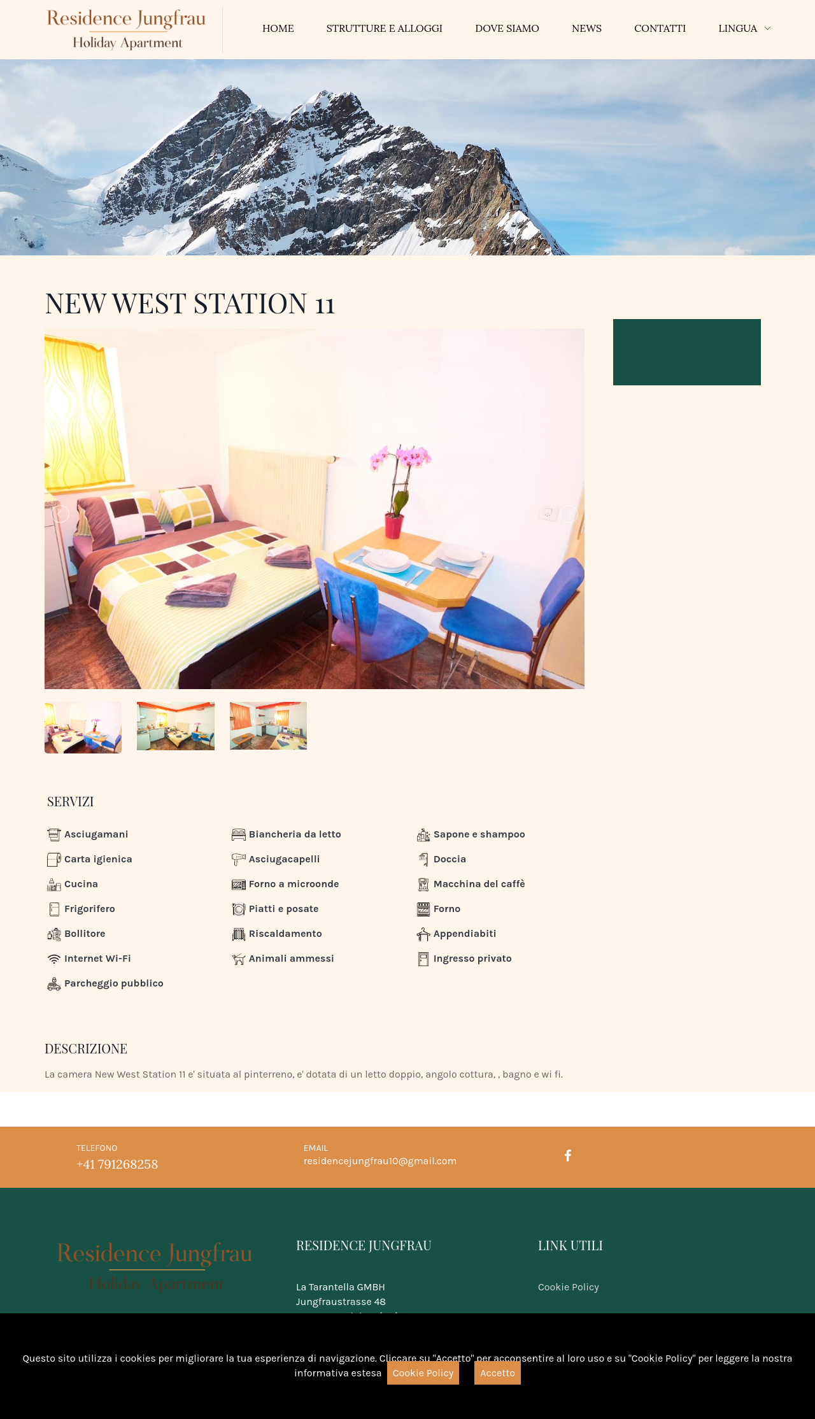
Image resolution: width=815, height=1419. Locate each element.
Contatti (660, 28)
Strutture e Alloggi (385, 28)
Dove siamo (507, 28)
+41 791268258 (117, 1164)
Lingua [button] (737, 28)
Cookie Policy (568, 1287)
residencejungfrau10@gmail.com (380, 1161)
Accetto (497, 1373)
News (587, 28)
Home (278, 28)
